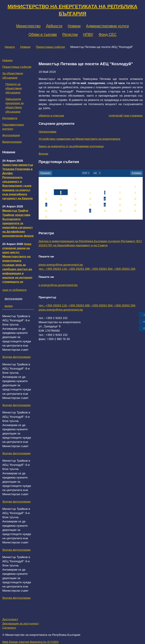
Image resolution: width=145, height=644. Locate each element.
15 (120, 199)
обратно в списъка (51, 115)
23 (135, 205)
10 (46, 199)
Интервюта (9, 118)
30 (135, 211)
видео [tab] (9, 306)
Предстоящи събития (50, 47)
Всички (43, 153)
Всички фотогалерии (16, 357)
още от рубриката (14, 289)
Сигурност (9, 627)
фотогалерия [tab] (13, 298)
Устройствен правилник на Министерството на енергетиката (79, 138)
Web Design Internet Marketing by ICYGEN (30, 642)
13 (90, 199)
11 (61, 199)
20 (90, 205)
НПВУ (88, 34)
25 (61, 211)
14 (105, 199)
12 (75, 199)
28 (105, 211)
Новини (74, 26)
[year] (86, 172)
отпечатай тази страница (126, 115)
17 (46, 205)
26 (75, 211)
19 (75, 205)
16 (135, 199)
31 (46, 217)
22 (120, 205)
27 (90, 211)
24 (46, 211)
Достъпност (10, 619)
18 (61, 205)
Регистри (70, 34)
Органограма (47, 131)
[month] (97, 172)
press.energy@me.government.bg (61, 264)
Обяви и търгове (42, 34)
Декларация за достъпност (20, 623)
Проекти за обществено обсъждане (13, 88)
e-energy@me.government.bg (58, 285)
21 (105, 205)
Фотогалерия (11, 135)
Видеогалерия (12, 141)
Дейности (54, 26)
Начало (10, 47)
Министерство (28, 26)
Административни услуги (107, 26)
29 (120, 211)
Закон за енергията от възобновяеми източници (71, 146)
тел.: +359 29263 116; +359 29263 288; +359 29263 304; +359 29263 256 (87, 268)
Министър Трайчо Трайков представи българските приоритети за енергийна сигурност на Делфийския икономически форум (18, 223)
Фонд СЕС (108, 34)
